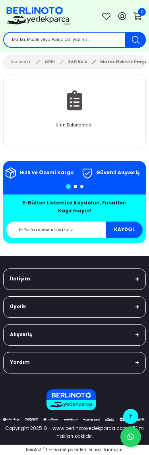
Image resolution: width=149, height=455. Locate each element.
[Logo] (47, 16)
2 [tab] (75, 186)
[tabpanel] (39, 173)
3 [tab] (81, 186)
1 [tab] (68, 186)
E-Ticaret (57, 450)
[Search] (74, 40)
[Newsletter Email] (74, 230)
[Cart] (138, 16)
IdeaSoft (35, 450)
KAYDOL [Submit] (124, 229)
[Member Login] (122, 16)
